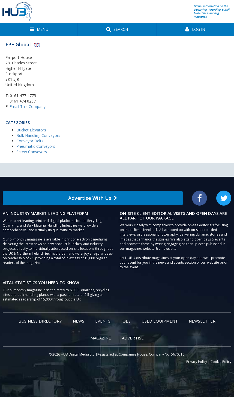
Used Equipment (160, 321)
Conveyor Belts (29, 140)
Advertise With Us (92, 198)
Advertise (133, 338)
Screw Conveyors (31, 151)
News (78, 321)
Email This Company (28, 106)
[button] (39, 29)
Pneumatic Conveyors (35, 146)
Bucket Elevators (31, 130)
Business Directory (40, 321)
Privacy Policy (196, 361)
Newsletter (202, 321)
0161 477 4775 (23, 95)
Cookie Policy (221, 361)
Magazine (100, 338)
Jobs (126, 321)
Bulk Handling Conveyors (38, 135)
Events (102, 321)
